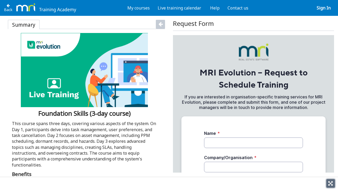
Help (215, 8)
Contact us (238, 8)
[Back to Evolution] (8, 7)
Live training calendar (179, 8)
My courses (138, 8)
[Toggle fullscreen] (330, 183)
